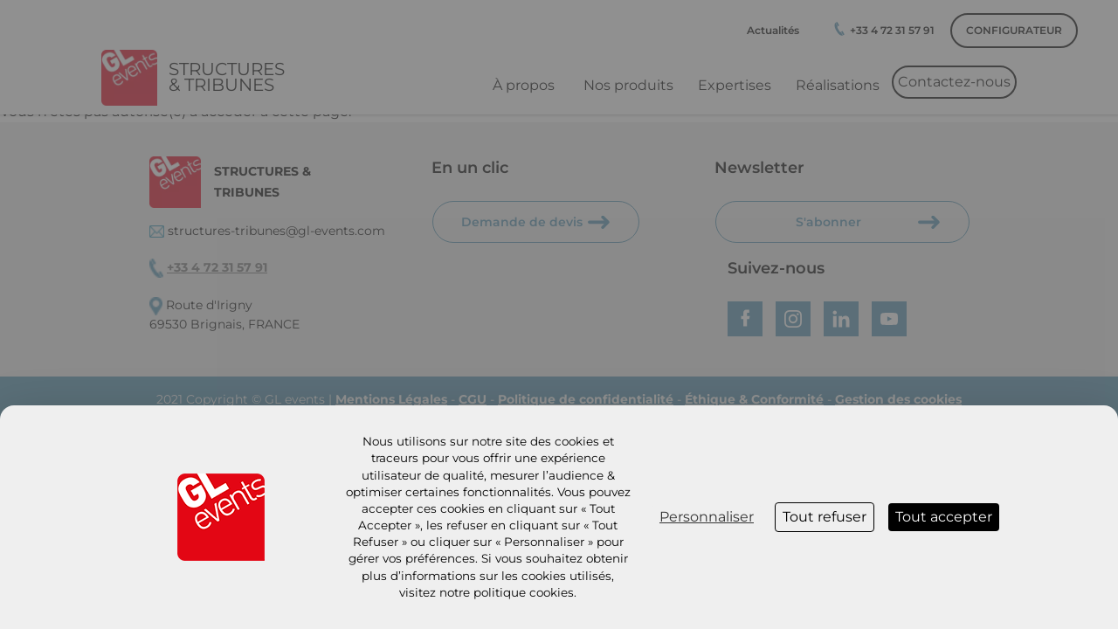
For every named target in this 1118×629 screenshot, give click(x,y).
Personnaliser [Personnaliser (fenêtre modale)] (706, 516)
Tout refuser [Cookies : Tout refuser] (824, 516)
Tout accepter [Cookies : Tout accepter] (943, 516)
